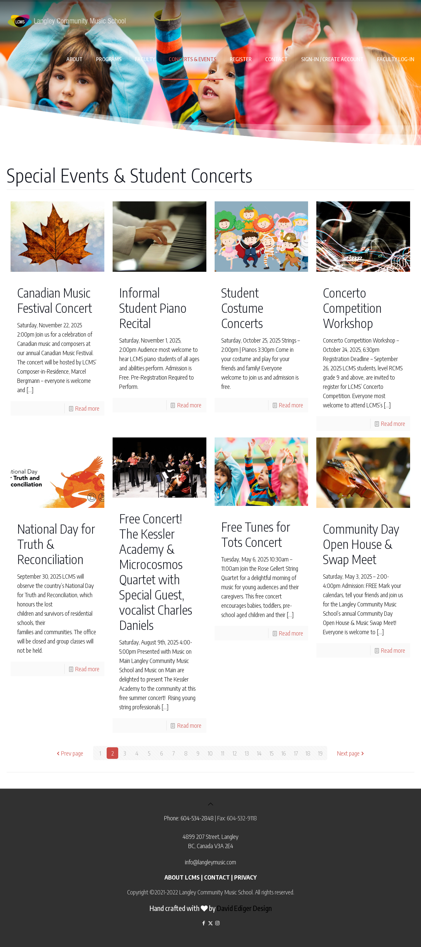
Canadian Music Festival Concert (54, 300)
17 (296, 753)
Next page (351, 753)
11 (222, 753)
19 (320, 753)
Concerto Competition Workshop (352, 308)
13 (247, 753)
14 (259, 753)
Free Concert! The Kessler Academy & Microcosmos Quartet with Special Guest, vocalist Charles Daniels (155, 572)
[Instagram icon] (217, 923)
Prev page (69, 753)
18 (307, 753)
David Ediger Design (244, 908)
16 (283, 753)
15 (271, 753)
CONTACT (217, 877)
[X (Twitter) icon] (210, 923)
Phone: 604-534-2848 (189, 818)
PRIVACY (245, 877)
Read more (87, 408)
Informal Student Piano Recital (153, 308)
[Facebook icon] (203, 923)
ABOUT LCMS (182, 877)
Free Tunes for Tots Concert (255, 534)
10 (210, 753)
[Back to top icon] (211, 803)
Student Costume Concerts (242, 308)
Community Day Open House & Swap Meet (361, 544)
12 (234, 753)
